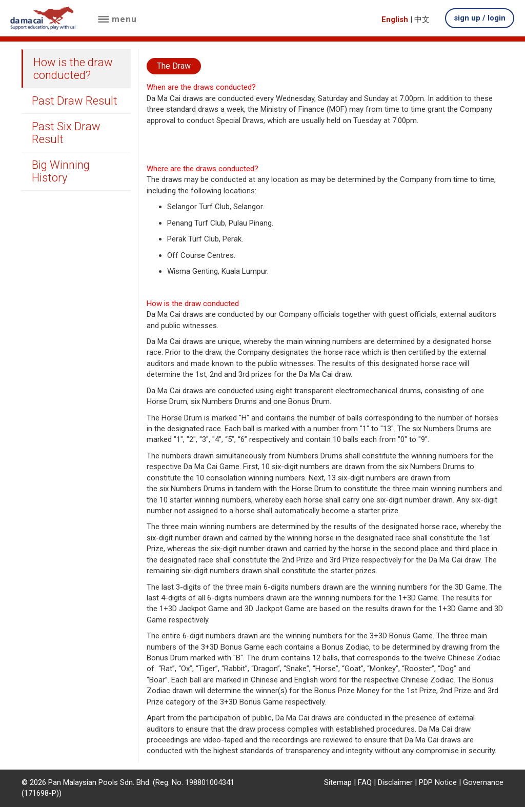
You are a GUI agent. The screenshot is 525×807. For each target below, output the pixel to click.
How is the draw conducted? (73, 69)
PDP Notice (438, 782)
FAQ (365, 782)
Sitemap (338, 782)
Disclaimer (395, 782)
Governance (483, 782)
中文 (422, 19)
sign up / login (480, 18)
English (394, 19)
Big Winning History (61, 171)
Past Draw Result (74, 100)
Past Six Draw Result (66, 133)
